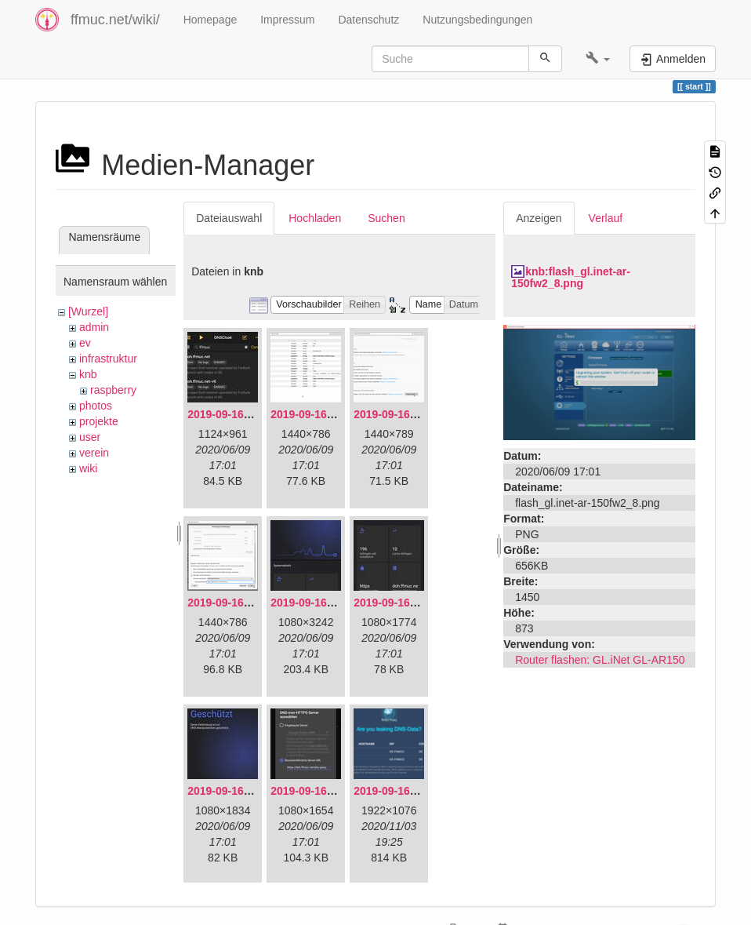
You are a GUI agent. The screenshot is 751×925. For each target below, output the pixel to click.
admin (94, 327)
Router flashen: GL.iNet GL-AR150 (599, 660)
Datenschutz (368, 19)
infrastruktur (108, 358)
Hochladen (314, 218)
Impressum (287, 19)
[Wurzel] (88, 311)
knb (88, 374)
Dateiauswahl (229, 218)
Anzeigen (538, 218)
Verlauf (606, 218)
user (89, 437)
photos (95, 405)
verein (94, 452)
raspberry (113, 390)
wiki (88, 468)
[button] (598, 58)
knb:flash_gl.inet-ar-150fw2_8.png (570, 277)
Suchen (386, 218)
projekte (98, 421)
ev (85, 343)
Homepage (210, 19)
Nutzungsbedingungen (477, 19)
